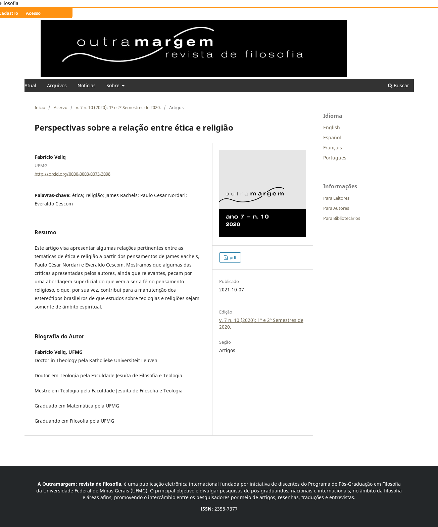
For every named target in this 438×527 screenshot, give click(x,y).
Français (332, 147)
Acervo (60, 107)
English (331, 127)
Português (334, 157)
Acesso (33, 13)
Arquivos (57, 85)
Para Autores (336, 208)
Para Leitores (336, 198)
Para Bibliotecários (341, 218)
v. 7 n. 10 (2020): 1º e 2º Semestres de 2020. (118, 107)
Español (332, 137)
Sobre (113, 85)
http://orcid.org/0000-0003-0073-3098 (72, 174)
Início (40, 107)
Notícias (87, 85)
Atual (30, 85)
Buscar (398, 85)
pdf (232, 257)
